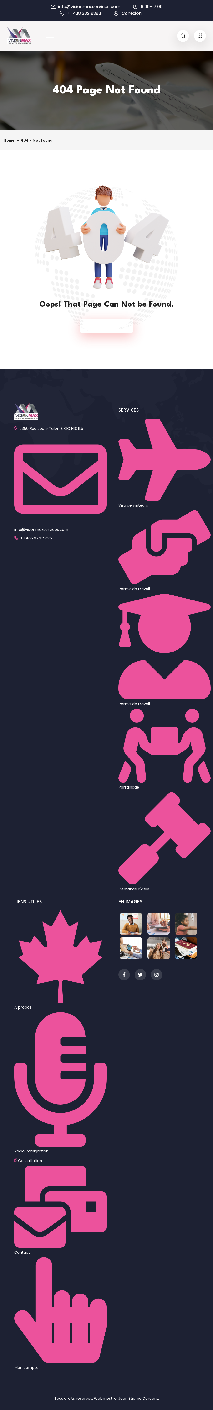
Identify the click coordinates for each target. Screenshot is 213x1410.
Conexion (132, 13)
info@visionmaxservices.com (89, 7)
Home (10, 140)
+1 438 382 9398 (84, 13)
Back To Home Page (104, 326)
